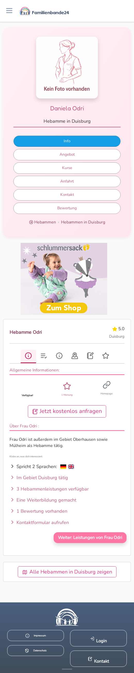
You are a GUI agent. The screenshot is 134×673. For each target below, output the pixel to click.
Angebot (67, 154)
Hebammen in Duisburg (83, 222)
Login (98, 640)
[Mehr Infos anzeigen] (67, 669)
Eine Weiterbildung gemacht (43, 500)
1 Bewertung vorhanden (38, 511)
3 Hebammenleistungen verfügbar (49, 489)
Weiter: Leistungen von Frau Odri (90, 538)
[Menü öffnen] (9, 11)
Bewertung (67, 208)
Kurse (67, 167)
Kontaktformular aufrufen (39, 522)
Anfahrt (67, 181)
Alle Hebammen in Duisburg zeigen (67, 571)
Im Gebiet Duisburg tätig (39, 478)
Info (67, 141)
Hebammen (45, 222)
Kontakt (67, 194)
